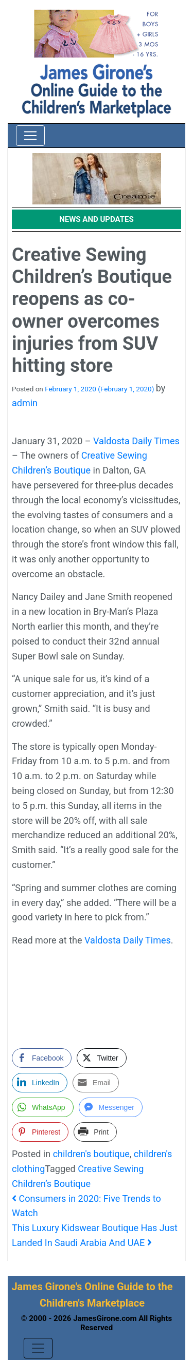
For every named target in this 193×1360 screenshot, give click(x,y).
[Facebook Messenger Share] (111, 1107)
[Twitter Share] (101, 1058)
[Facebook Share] (42, 1058)
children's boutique (91, 1153)
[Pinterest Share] (40, 1132)
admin (25, 403)
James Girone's (46, 1286)
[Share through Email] (96, 1082)
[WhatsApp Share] (43, 1107)
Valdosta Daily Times (136, 441)
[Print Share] (95, 1132)
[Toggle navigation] (30, 135)
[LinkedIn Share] (39, 1082)
